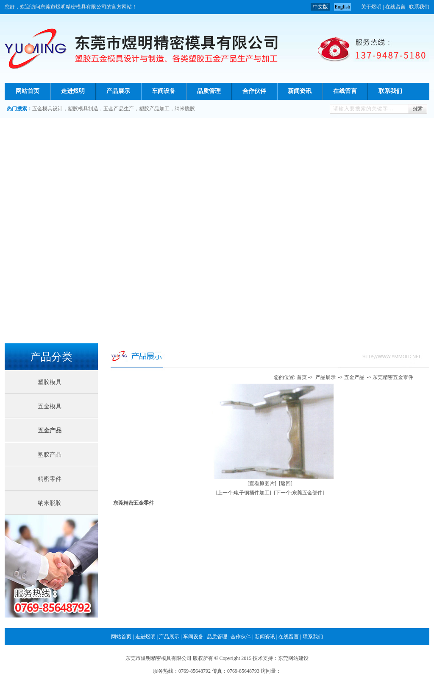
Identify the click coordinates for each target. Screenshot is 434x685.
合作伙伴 (254, 91)
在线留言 (395, 7)
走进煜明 (73, 91)
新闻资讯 (300, 91)
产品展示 (118, 91)
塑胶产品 (49, 455)
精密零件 (49, 479)
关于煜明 (371, 7)
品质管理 (209, 91)
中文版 (320, 7)
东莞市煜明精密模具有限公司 (158, 658)
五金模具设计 (47, 109)
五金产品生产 (118, 109)
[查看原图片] (262, 483)
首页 (302, 377)
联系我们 (419, 7)
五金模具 (49, 406)
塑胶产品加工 (154, 109)
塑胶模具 (49, 382)
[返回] (285, 483)
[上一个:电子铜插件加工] (243, 493)
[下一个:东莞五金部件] (299, 493)
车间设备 (163, 91)
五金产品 (49, 430)
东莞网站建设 (293, 658)
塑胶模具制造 (83, 109)
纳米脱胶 (185, 109)
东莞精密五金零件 (393, 377)
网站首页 (27, 91)
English (343, 7)
